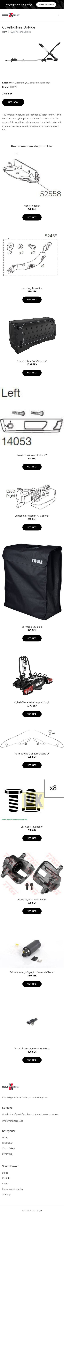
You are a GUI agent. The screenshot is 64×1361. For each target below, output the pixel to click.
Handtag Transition (32, 288)
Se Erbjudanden (46, 4)
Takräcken (45, 82)
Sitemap (6, 1194)
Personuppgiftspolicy (12, 1189)
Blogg (5, 1172)
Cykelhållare (32, 82)
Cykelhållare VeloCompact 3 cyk (32, 702)
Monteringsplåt (32, 205)
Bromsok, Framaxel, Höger (32, 899)
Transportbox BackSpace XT (31, 361)
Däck (4, 1137)
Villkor (5, 1183)
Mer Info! (13, 102)
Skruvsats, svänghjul (32, 826)
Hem (4, 31)
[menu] (59, 15)
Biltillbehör (20, 82)
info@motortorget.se (12, 1120)
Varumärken (8, 1148)
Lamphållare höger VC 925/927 (32, 515)
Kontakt (6, 1178)
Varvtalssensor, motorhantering (32, 1048)
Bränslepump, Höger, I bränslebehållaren (32, 972)
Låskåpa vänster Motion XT (32, 455)
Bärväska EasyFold (32, 626)
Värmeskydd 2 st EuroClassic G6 (32, 753)
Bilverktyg (7, 1153)
